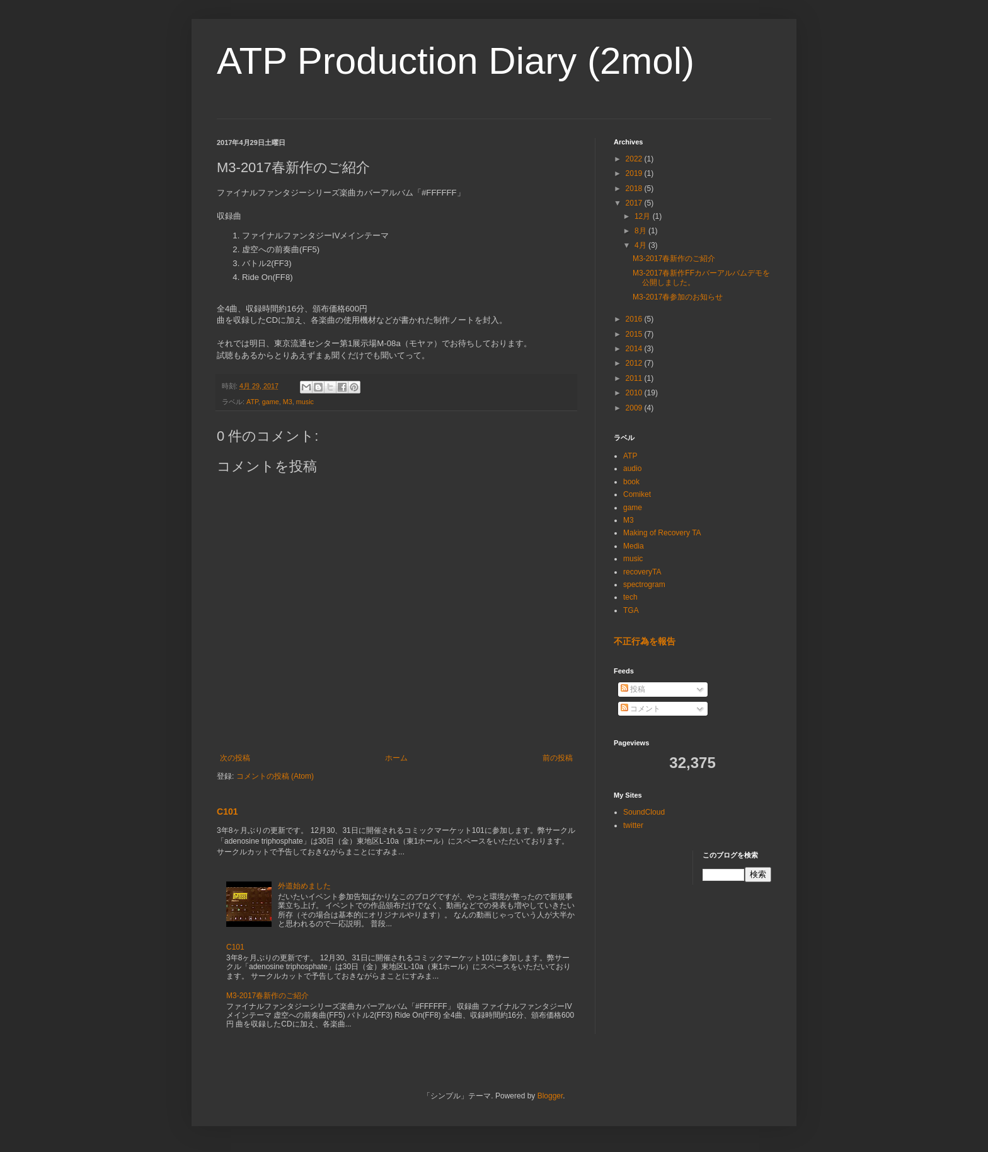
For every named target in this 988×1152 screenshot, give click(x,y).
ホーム (396, 757)
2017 (635, 203)
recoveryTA (642, 571)
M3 (287, 401)
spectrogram (644, 584)
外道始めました (304, 885)
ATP (252, 401)
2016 (635, 319)
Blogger (550, 1095)
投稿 (633, 689)
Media (633, 546)
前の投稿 (558, 757)
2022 (635, 158)
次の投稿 (235, 757)
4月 (641, 245)
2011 (635, 378)
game (270, 401)
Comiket (637, 494)
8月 (641, 230)
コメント (640, 708)
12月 (644, 216)
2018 (635, 188)
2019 (635, 173)
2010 (635, 392)
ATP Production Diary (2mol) (455, 61)
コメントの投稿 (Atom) (275, 776)
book (631, 481)
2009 (635, 408)
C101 (227, 811)
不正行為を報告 (644, 641)
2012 (635, 363)
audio (632, 468)
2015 (635, 334)
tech (630, 597)
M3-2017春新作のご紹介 (267, 995)
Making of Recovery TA (662, 532)
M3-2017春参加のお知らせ (678, 297)
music (305, 401)
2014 (635, 348)
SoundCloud (644, 812)
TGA (631, 610)
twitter (633, 825)
